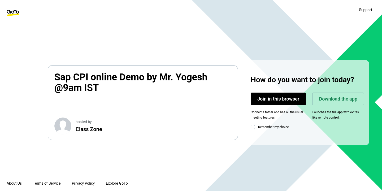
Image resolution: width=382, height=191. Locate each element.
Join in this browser (278, 99)
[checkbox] (254, 127)
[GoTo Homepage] (13, 13)
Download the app (338, 99)
